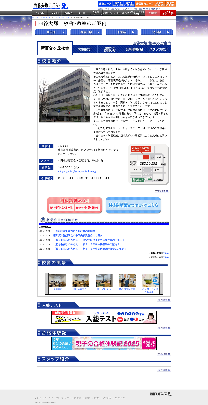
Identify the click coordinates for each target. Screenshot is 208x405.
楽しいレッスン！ (104, 283)
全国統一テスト (103, 9)
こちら (166, 253)
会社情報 (87, 398)
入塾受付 (167, 13)
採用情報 (96, 398)
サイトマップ (48, 398)
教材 (82, 13)
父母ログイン (127, 9)
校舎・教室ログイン (141, 9)
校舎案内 (68, 13)
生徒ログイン (116, 9)
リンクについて (120, 398)
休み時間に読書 (127, 282)
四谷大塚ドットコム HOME (41, 17)
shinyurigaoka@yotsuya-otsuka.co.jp (77, 171)
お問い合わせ (109, 13)
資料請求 (153, 13)
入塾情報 (40, 13)
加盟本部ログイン (157, 9)
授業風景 (57, 282)
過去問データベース (96, 13)
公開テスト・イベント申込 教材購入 (137, 13)
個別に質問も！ (81, 282)
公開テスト (54, 13)
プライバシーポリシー (63, 398)
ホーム (39, 398)
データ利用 (77, 398)
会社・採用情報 (122, 13)
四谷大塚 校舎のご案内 (61, 17)
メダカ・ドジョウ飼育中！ (150, 283)
